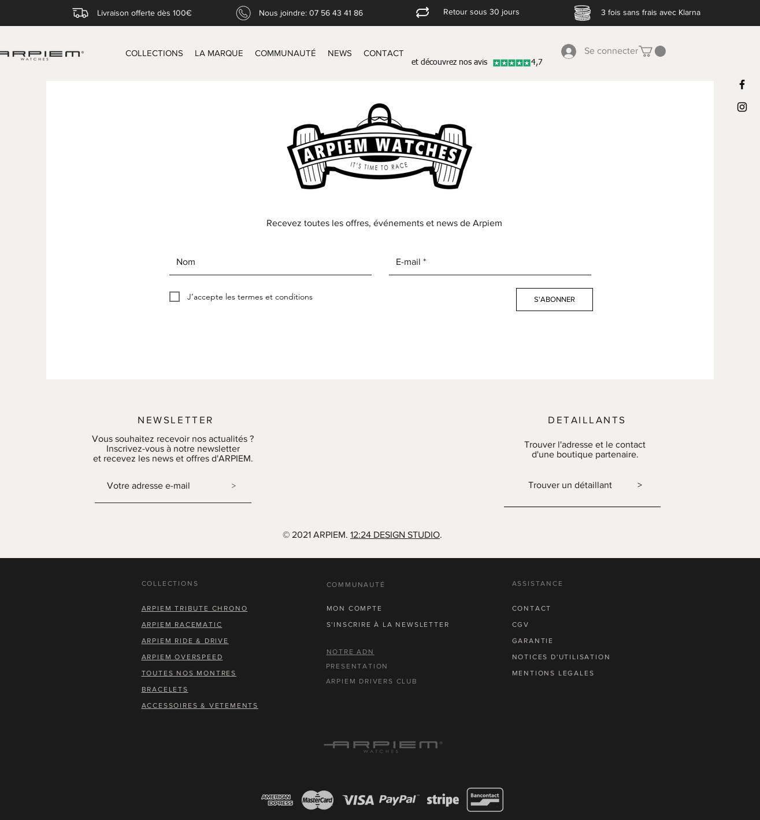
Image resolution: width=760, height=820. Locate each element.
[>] (234, 485)
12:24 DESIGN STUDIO (395, 535)
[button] (652, 51)
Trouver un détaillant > (585, 485)
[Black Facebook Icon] (742, 84)
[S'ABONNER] (554, 299)
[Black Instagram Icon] (742, 107)
